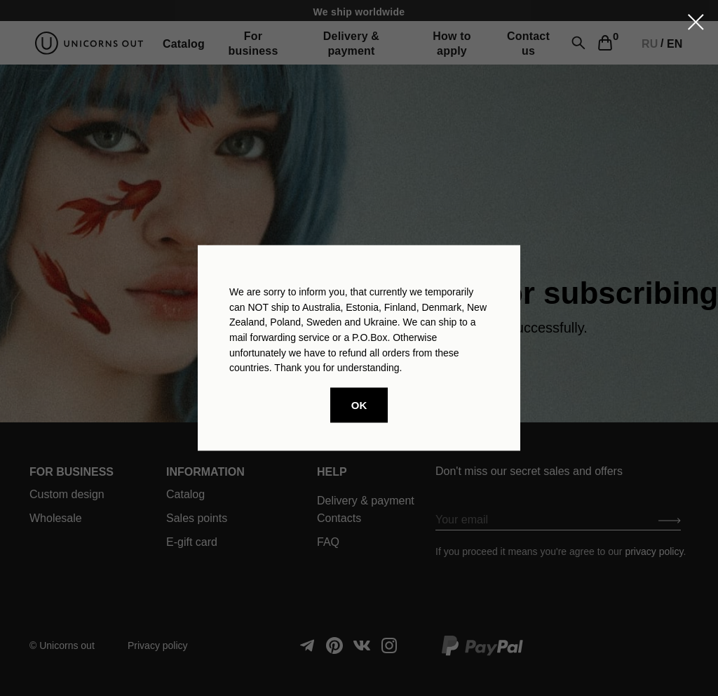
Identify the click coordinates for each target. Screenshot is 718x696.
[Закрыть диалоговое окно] (696, 22)
